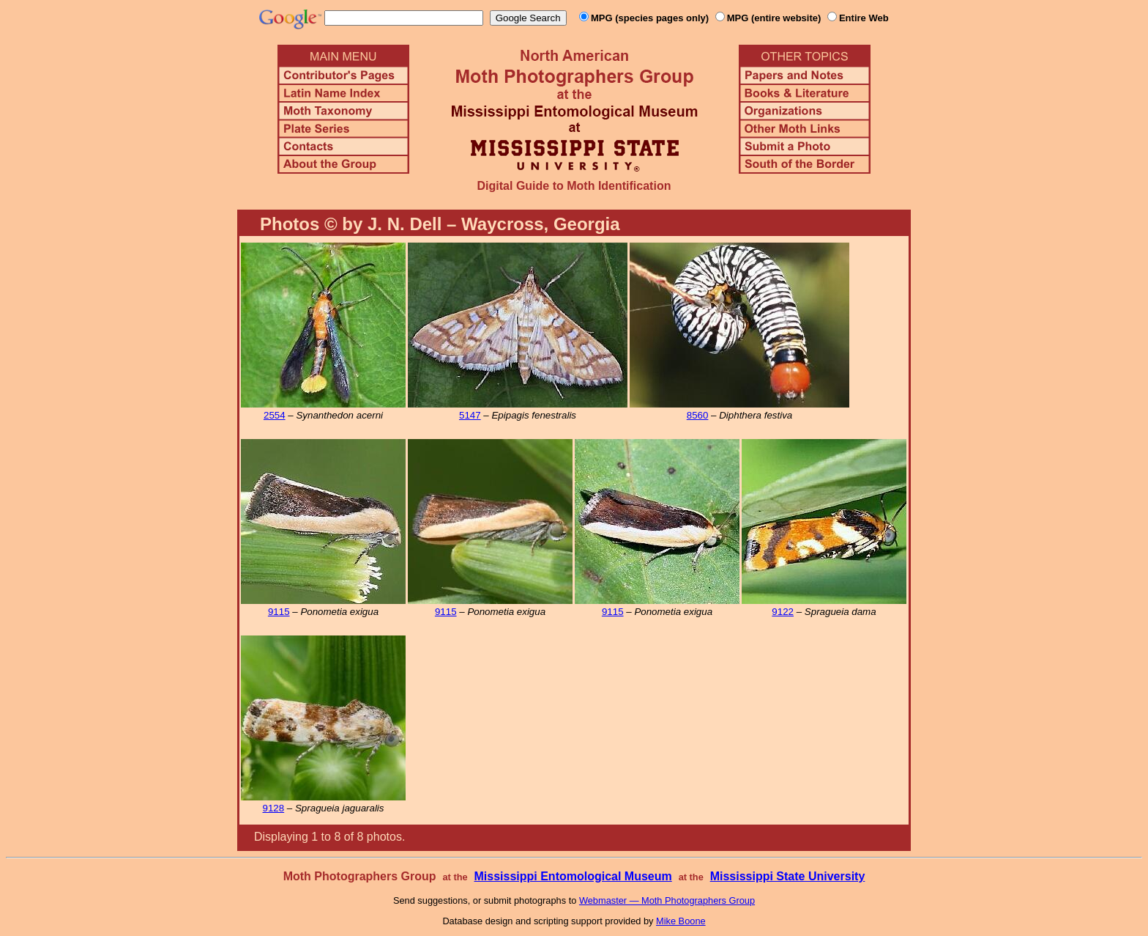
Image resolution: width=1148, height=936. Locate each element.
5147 (470, 415)
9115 (279, 611)
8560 (698, 415)
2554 (275, 415)
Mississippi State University (787, 876)
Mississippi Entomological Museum (572, 876)
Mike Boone (681, 920)
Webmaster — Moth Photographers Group (667, 900)
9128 (274, 808)
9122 (783, 611)
